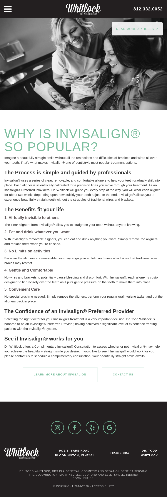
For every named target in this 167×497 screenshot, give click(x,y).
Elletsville (114, 474)
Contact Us (123, 374)
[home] (83, 9)
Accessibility (103, 486)
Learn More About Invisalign (60, 374)
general (73, 471)
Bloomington (47, 474)
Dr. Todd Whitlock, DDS (38, 471)
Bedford (90, 474)
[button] (137, 28)
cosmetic (89, 471)
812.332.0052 (120, 453)
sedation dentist (119, 471)
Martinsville (70, 474)
